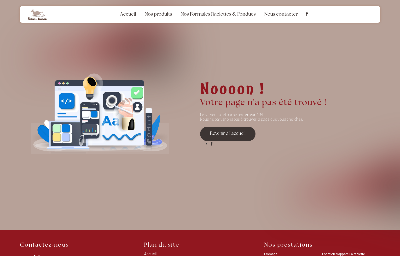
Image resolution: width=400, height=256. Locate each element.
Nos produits (158, 14)
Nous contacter (281, 14)
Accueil (128, 14)
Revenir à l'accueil (228, 133)
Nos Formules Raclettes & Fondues (218, 14)
